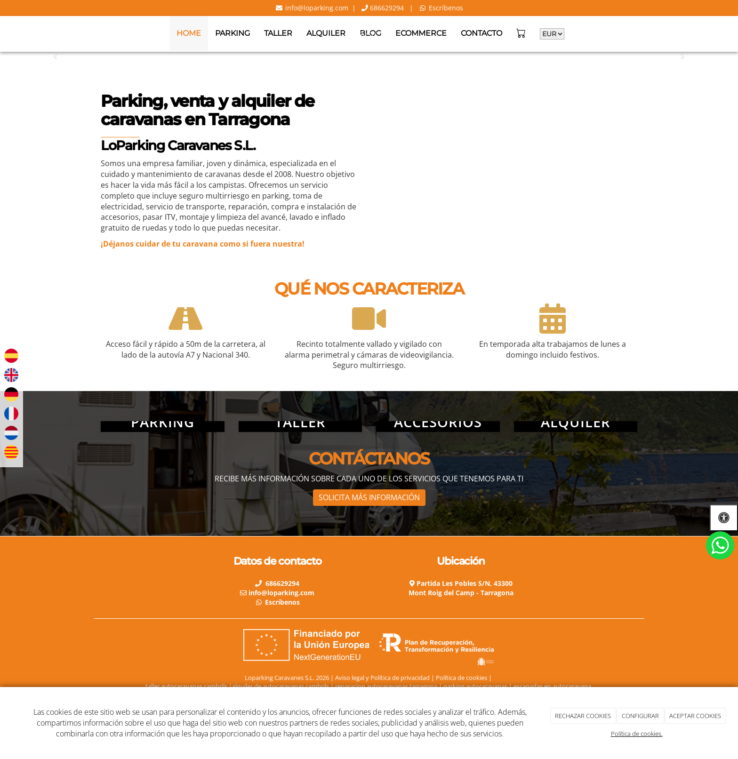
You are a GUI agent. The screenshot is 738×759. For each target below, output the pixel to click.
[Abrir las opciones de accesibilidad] (724, 517)
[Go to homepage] (4, 33)
